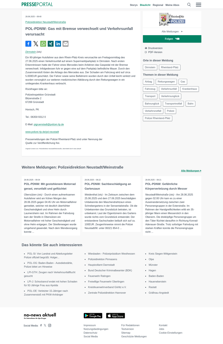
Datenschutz (90, 332)
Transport (171, 96)
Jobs (161, 329)
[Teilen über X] (36, 44)
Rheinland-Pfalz (170, 67)
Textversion (127, 329)
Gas (183, 81)
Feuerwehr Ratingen (99, 276)
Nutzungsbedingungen (96, 329)
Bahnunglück (176, 104)
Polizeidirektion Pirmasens (102, 259)
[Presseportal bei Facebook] (40, 325)
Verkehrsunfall (169, 89)
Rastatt (153, 287)
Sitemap (125, 332)
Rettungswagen (166, 81)
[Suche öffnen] (189, 4)
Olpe (151, 259)
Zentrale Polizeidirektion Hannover (107, 292)
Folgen (172, 39)
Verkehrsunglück (154, 104)
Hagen (152, 270)
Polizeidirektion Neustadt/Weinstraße (45, 22)
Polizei (148, 119)
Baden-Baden (156, 276)
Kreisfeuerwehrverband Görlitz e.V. (107, 287)
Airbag (148, 81)
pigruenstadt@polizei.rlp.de (49, 124)
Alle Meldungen (172, 31)
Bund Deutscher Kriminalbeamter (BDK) (110, 270)
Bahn (171, 111)
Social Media (91, 336)
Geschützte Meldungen (134, 336)
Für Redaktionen (130, 325)
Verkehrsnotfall (188, 111)
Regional (158, 5)
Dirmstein (30, 52)
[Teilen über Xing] (51, 44)
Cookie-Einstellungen (170, 332)
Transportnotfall (153, 111)
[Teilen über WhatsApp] (43, 44)
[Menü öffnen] (198, 4)
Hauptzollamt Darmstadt (101, 265)
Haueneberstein (157, 281)
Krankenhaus (152, 96)
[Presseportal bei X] (44, 325)
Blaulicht (145, 5)
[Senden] (65, 44)
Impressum (90, 325)
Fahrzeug (150, 89)
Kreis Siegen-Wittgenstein (163, 253)
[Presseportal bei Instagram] (48, 325)
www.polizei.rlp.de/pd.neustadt (42, 132)
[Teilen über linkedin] (58, 44)
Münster (153, 265)
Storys (134, 5)
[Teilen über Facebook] (28, 44)
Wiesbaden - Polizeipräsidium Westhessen (111, 253)
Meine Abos (172, 5)
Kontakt (163, 325)
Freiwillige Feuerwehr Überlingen (106, 281)
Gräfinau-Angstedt (159, 292)
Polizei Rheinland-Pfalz (171, 119)
